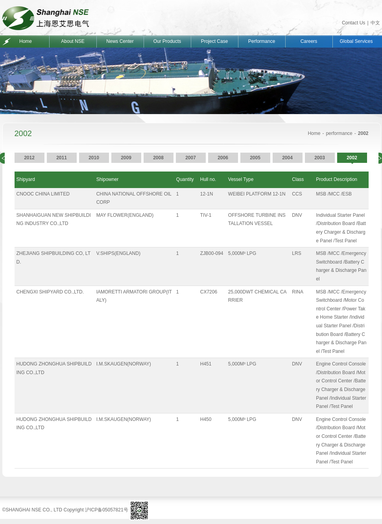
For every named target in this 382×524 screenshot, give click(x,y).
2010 (94, 158)
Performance (261, 41)
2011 (61, 158)
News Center (119, 41)
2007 (190, 158)
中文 (375, 23)
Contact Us (353, 23)
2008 (158, 158)
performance (339, 133)
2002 (352, 158)
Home (25, 41)
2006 (223, 158)
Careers (309, 41)
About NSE (72, 41)
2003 (319, 158)
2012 (29, 158)
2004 (287, 158)
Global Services (356, 41)
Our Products (167, 41)
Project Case (214, 41)
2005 (255, 158)
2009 (126, 158)
